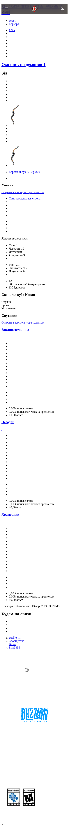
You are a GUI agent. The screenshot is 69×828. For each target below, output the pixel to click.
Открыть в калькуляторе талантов (22, 192)
